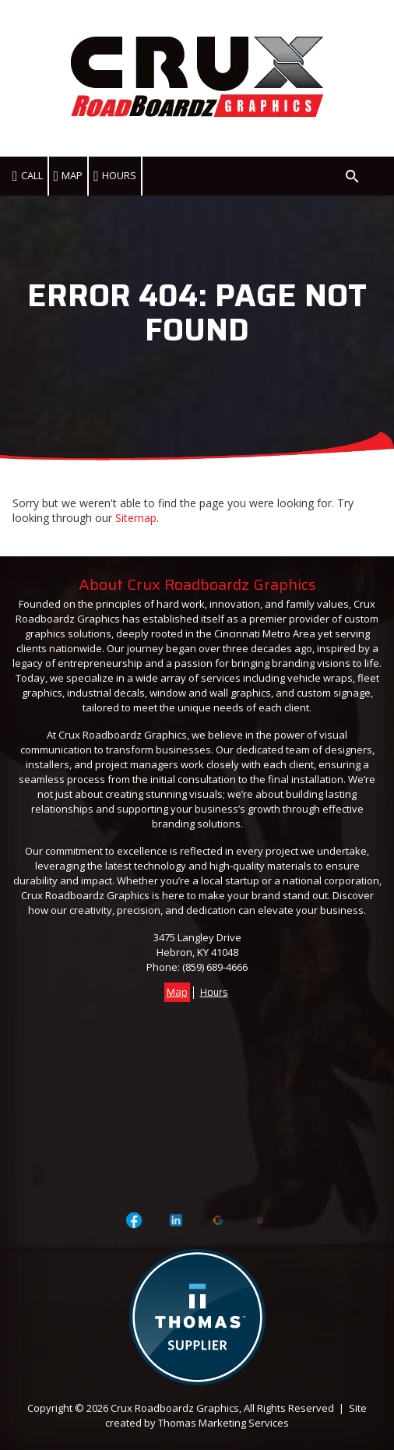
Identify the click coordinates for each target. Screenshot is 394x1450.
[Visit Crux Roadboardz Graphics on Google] (218, 1220)
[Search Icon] (352, 176)
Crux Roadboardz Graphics (175, 1408)
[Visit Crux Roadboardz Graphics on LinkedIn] (176, 1220)
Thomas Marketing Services (223, 1423)
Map (177, 992)
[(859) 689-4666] (28, 176)
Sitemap (136, 517)
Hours (214, 992)
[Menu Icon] (375, 176)
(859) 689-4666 (215, 967)
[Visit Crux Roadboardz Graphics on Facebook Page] (134, 1220)
